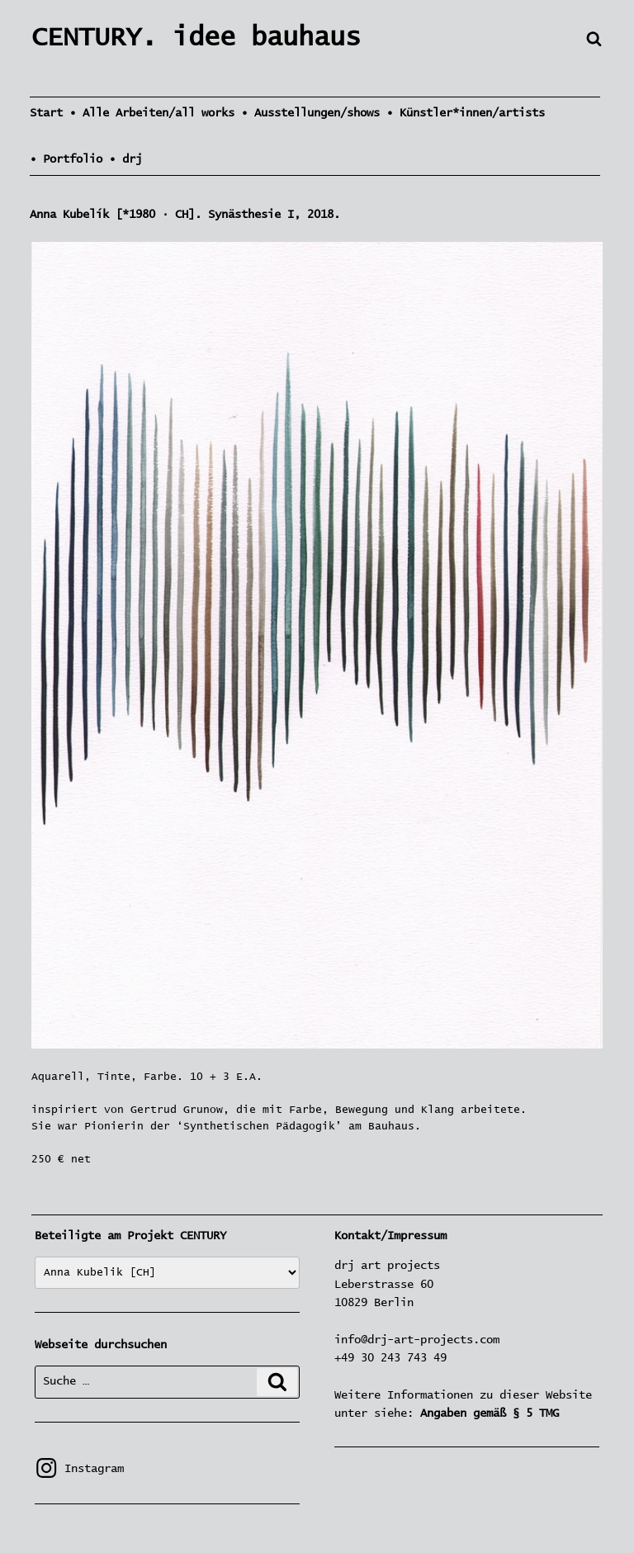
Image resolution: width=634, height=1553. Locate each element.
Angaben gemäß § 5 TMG (489, 1413)
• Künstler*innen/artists (465, 113)
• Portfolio (66, 159)
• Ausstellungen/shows (310, 113)
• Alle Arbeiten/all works (151, 113)
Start (46, 113)
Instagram (79, 1469)
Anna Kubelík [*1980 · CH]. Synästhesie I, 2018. (185, 214)
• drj (125, 159)
